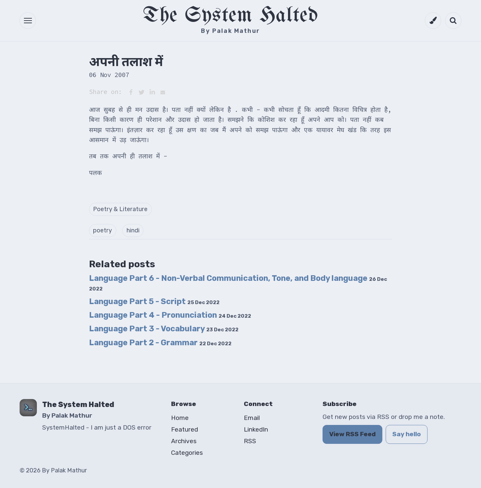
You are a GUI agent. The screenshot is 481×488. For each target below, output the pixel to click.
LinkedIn (256, 429)
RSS (250, 441)
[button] (28, 20)
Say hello (406, 434)
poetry (102, 230)
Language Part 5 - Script (154, 301)
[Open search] (453, 20)
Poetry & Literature (120, 209)
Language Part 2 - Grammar (160, 342)
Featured (184, 429)
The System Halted (230, 16)
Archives (184, 441)
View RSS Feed (352, 434)
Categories (187, 452)
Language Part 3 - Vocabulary (164, 328)
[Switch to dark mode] (433, 20)
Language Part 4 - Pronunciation (170, 315)
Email (252, 418)
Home (180, 418)
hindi (133, 230)
